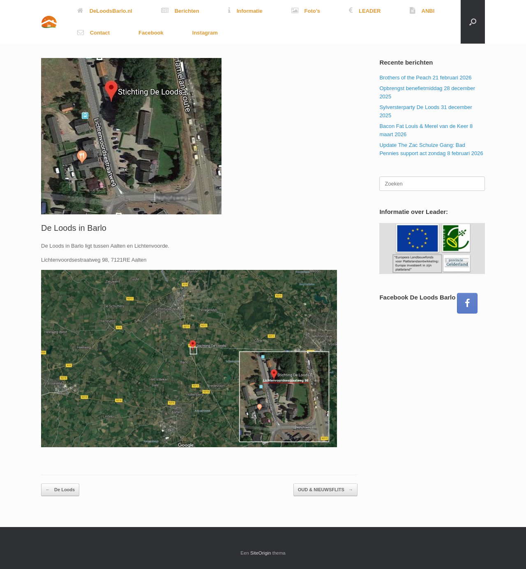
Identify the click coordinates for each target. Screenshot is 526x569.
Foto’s (306, 11)
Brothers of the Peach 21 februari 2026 (425, 77)
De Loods (60, 489)
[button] (473, 22)
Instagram (205, 33)
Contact (93, 33)
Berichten (180, 11)
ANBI (422, 11)
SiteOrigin (260, 552)
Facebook (151, 33)
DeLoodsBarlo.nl (104, 11)
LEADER (365, 11)
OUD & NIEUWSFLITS (325, 489)
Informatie (245, 11)
